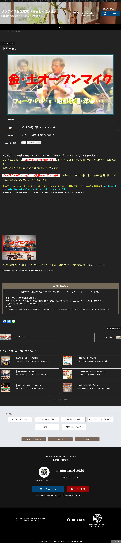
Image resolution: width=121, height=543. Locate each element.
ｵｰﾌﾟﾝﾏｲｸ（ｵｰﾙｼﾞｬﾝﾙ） (20, 419)
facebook (68, 519)
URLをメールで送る (97, 527)
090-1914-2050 (83, 12)
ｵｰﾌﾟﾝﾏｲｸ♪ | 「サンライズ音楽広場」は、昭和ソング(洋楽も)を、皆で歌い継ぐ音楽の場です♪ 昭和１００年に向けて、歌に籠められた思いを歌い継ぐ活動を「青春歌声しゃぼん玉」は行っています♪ (58, 1)
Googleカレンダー (34, 142)
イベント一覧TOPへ (34, 439)
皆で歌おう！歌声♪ (73, 419)
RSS (87, 439)
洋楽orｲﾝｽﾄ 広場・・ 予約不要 (29, 385)
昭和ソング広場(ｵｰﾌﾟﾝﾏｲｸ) (88, 385)
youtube (73, 519)
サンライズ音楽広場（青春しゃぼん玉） (29, 11)
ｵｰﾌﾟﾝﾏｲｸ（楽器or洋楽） (46, 419)
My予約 (60, 439)
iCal (24, 142)
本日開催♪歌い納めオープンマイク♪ (92, 371)
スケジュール (112, 13)
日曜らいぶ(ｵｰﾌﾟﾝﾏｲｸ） (74, 427)
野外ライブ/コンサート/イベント (100, 419)
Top (60, 27)
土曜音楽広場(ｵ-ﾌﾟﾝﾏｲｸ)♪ (26, 371)
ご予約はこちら (49, 489)
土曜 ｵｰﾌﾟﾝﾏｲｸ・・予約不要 (27, 358)
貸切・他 (47, 427)
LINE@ (81, 519)
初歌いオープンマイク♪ (87, 358)
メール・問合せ (79, 489)
